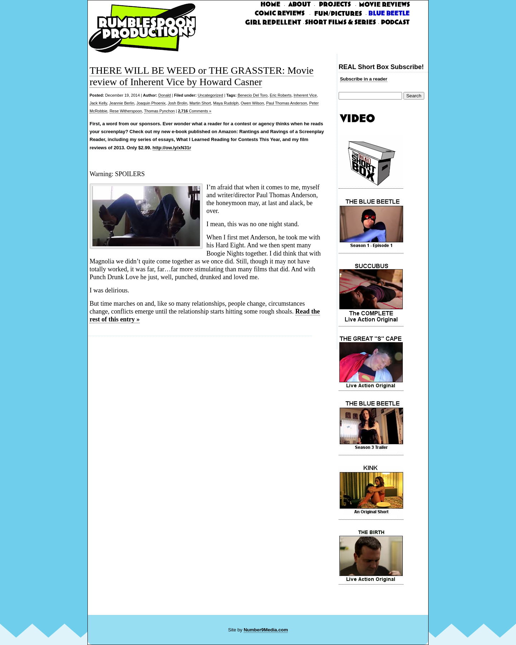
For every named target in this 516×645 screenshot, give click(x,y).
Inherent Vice (305, 95)
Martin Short (200, 103)
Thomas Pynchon (159, 111)
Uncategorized (210, 95)
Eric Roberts (281, 95)
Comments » (194, 111)
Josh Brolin (177, 103)
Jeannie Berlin (121, 103)
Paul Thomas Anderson (286, 103)
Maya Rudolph (226, 103)
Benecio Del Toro (253, 95)
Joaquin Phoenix (151, 103)
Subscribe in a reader (363, 79)
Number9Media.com (266, 629)
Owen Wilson (252, 103)
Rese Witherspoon (126, 111)
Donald (164, 95)
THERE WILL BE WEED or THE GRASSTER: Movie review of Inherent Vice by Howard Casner (202, 76)
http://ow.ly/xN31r (172, 147)
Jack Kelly (98, 103)
